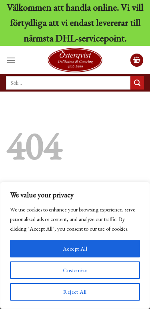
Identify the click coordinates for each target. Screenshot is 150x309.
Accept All (75, 248)
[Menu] (11, 60)
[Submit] (137, 83)
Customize (75, 270)
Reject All (74, 291)
